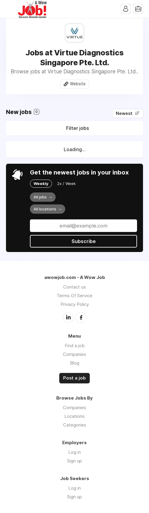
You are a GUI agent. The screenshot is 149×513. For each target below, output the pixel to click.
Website (78, 83)
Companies (74, 354)
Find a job (75, 345)
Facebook (81, 317)
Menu (10, 8)
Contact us (74, 287)
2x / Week (66, 183)
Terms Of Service (74, 295)
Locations (74, 416)
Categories (74, 425)
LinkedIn (68, 317)
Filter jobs (77, 128)
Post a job (74, 378)
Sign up (74, 461)
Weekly (41, 183)
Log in (74, 452)
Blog (74, 363)
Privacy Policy (74, 304)
